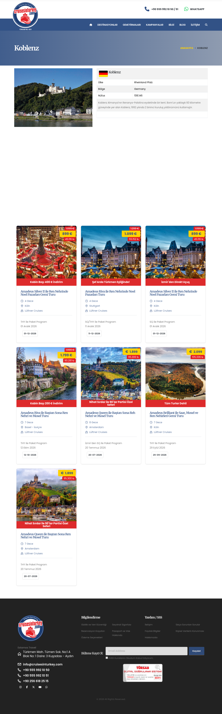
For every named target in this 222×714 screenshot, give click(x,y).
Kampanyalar (154, 25)
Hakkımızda (151, 637)
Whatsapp (197, 9)
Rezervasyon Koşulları (93, 631)
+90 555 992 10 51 (36, 675)
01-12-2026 (30, 333)
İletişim (195, 25)
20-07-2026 (95, 454)
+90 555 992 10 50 (36, 670)
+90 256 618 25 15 (36, 681)
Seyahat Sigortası (121, 624)
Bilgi (171, 25)
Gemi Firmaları (132, 25)
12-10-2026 (30, 454)
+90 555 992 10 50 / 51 (164, 9)
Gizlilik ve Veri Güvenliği (93, 624)
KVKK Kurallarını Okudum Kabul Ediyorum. (131, 658)
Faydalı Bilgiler (152, 631)
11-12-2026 (94, 333)
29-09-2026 (159, 454)
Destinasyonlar (107, 25)
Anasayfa (186, 48)
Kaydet (197, 651)
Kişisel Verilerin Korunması (190, 631)
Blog (183, 25)
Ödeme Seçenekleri (92, 637)
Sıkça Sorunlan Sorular (188, 624)
